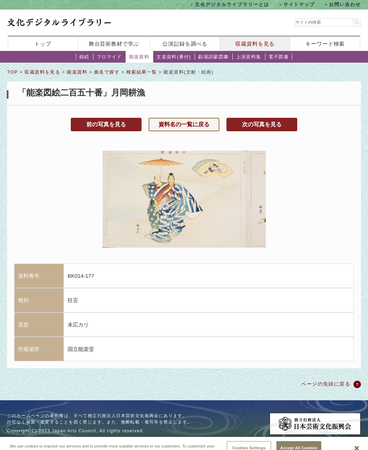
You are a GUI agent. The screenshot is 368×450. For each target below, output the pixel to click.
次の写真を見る (262, 124)
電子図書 (279, 56)
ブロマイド (109, 56)
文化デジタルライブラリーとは (232, 4)
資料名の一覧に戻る (184, 124)
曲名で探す (107, 72)
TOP (12, 72)
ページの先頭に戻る (325, 384)
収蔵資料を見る (255, 44)
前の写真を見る (106, 124)
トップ (42, 44)
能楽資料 (139, 56)
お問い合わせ (345, 4)
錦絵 (84, 56)
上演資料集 (248, 56)
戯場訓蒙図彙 (213, 56)
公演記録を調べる (184, 44)
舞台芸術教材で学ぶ (114, 44)
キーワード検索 (325, 44)
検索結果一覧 (141, 72)
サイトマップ (299, 4)
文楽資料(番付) (173, 56)
